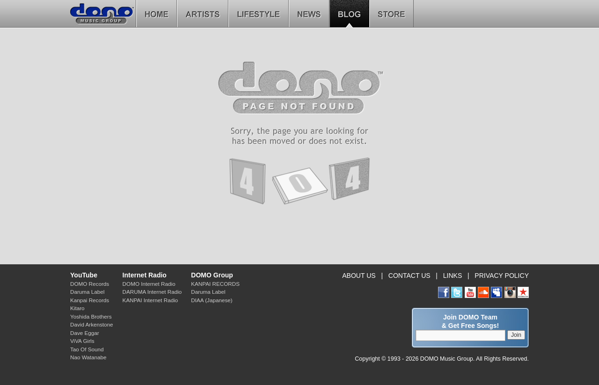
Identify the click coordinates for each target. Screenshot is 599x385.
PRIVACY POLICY (502, 275)
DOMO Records (89, 284)
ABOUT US (358, 275)
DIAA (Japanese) (211, 300)
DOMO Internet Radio (149, 284)
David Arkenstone (91, 324)
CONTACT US (409, 275)
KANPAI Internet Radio (150, 300)
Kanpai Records (89, 300)
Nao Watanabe (88, 357)
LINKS (452, 275)
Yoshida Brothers (91, 316)
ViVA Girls (82, 341)
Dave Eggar (84, 333)
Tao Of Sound (86, 349)
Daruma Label (87, 292)
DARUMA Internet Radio (152, 292)
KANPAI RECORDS (215, 284)
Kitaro (77, 308)
